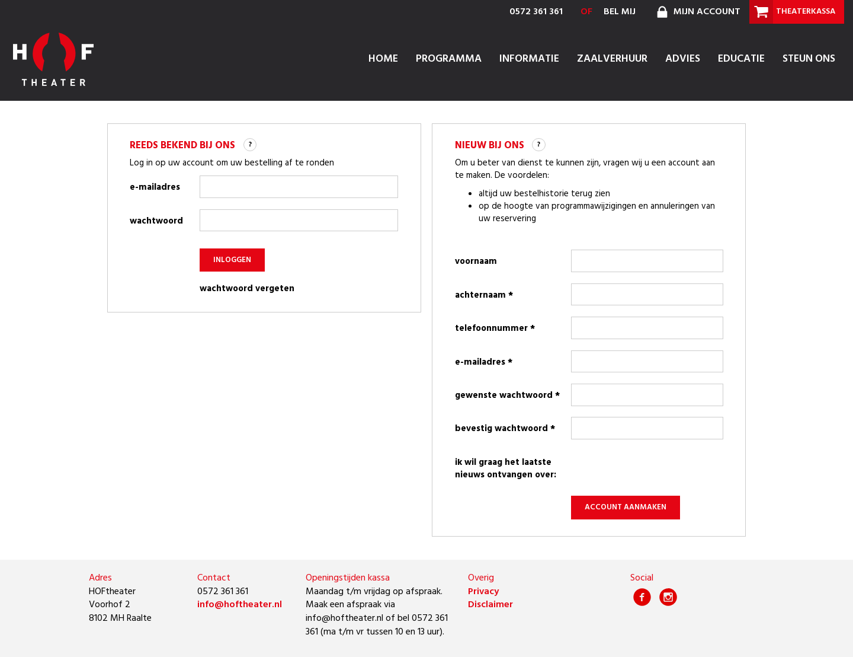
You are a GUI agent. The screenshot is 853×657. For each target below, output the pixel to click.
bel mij (620, 12)
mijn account (696, 12)
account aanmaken (626, 507)
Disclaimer (490, 605)
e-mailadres (155, 187)
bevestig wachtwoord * (505, 429)
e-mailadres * (483, 362)
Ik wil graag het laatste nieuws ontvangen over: (505, 468)
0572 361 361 (536, 12)
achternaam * (484, 295)
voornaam (476, 261)
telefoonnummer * (495, 328)
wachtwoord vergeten (247, 289)
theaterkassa (792, 12)
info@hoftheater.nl (239, 605)
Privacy (483, 591)
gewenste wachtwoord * (507, 395)
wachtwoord (156, 221)
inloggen (233, 260)
